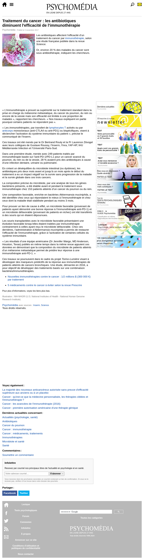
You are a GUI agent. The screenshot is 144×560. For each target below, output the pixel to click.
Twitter (24, 493)
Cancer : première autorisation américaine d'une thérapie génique (40, 407)
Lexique (26, 504)
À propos (26, 534)
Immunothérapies (12, 437)
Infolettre (25, 528)
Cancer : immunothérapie (16, 429)
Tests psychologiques (26, 510)
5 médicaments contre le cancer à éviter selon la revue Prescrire (45, 285)
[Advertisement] (47, 87)
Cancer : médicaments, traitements (22, 433)
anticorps (7, 130)
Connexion (25, 522)
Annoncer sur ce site (26, 540)
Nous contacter (26, 554)
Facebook (10, 493)
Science (45, 305)
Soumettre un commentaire (18, 455)
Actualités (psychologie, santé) (20, 417)
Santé (5, 445)
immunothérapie (74, 38)
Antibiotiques (9, 421)
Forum (25, 516)
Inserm (36, 305)
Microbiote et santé (13, 441)
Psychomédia (8, 30)
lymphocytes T (57, 127)
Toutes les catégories (91, 518)
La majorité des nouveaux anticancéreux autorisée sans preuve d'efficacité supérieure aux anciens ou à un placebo (45, 391)
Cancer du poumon (13, 425)
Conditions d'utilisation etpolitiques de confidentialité (25, 547)
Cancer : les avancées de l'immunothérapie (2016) (31, 403)
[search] (85, 512)
